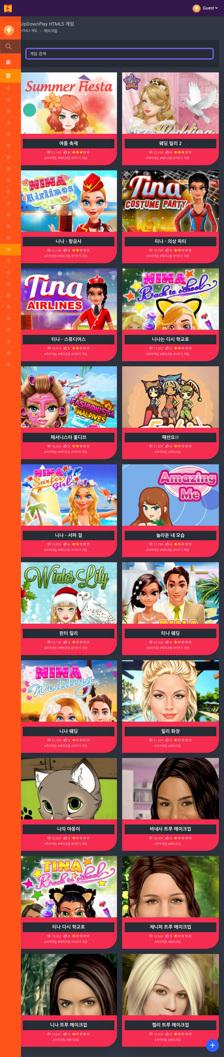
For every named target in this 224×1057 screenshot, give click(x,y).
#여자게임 (51, 158)
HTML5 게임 (30, 30)
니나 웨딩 (70, 731)
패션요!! (170, 437)
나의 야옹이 (69, 829)
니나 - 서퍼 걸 (69, 535)
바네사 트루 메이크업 (171, 829)
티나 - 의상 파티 (170, 241)
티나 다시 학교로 (69, 927)
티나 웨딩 (171, 633)
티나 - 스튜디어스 (69, 339)
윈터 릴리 (70, 633)
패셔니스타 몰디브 (70, 437)
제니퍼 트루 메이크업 (171, 927)
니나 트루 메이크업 (69, 1025)
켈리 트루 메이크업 (170, 1025)
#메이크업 (65, 158)
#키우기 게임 (81, 158)
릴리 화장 (171, 731)
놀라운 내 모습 (171, 535)
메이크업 (52, 31)
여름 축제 (70, 143)
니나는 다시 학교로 (170, 339)
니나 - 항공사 (69, 241)
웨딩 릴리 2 (171, 143)
